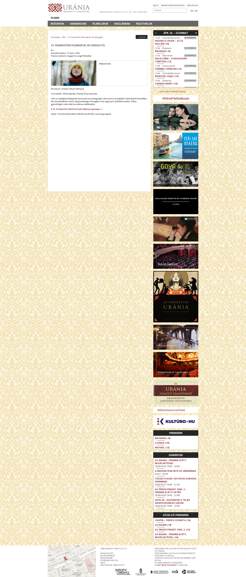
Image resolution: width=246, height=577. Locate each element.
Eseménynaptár (156, 18)
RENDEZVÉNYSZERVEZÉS (172, 5)
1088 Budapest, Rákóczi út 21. (113, 12)
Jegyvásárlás (190, 38)
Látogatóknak (128, 18)
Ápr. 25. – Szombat (175, 33)
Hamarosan (78, 23)
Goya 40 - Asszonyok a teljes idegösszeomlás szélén (172, 501)
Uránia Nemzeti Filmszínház (173, 91)
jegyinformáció (107, 555)
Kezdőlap (55, 37)
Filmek (55, 18)
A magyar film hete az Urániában (175, 470)
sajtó (102, 562)
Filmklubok (100, 23)
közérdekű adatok (109, 560)
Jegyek (177, 18)
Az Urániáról (103, 18)
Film (64, 37)
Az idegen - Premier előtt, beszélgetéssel (171, 462)
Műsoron (57, 23)
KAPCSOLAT (192, 5)
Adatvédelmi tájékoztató (112, 565)
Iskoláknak (122, 23)
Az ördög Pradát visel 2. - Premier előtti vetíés (171, 491)
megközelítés (106, 553)
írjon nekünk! (106, 558)
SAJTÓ (156, 5)
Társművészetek (76, 18)
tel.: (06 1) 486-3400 (138, 12)
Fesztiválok (144, 23)
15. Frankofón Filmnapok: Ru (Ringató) (85, 37)
